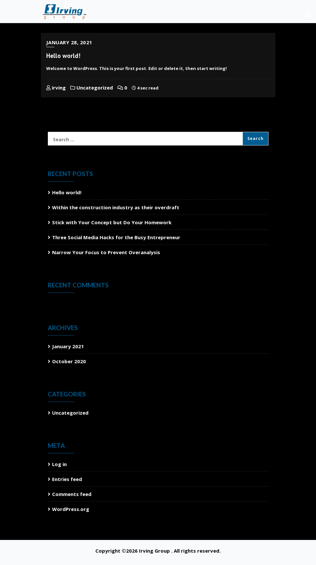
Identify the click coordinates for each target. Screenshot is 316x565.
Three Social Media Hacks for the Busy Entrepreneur (116, 237)
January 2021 (68, 346)
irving (56, 87)
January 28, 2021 (69, 42)
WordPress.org (70, 509)
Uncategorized (91, 87)
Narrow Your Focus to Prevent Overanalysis (106, 252)
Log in (59, 464)
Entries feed (67, 479)
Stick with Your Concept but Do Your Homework (112, 222)
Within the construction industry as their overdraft (115, 207)
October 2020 (69, 361)
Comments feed (71, 494)
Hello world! (63, 56)
